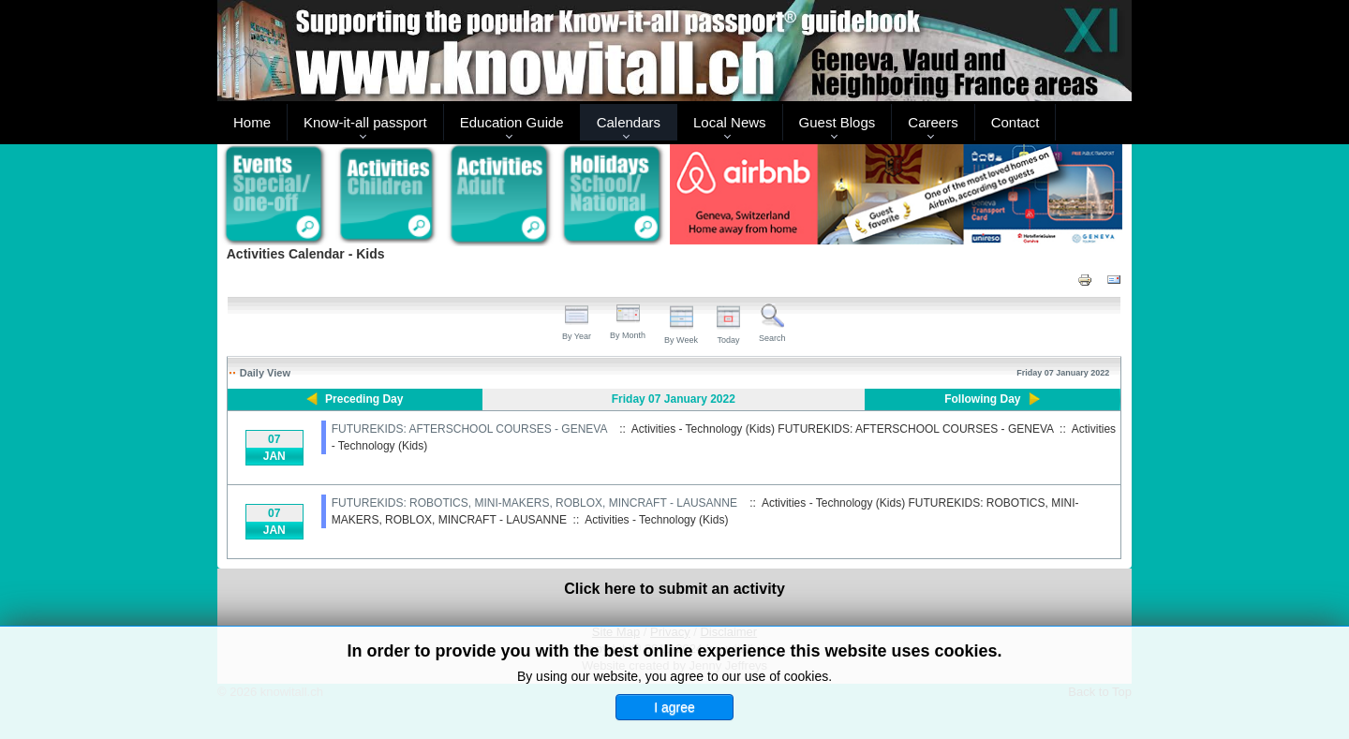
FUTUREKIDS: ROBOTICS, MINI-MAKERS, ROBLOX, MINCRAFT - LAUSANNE (534, 503)
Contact (1015, 122)
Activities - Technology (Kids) (656, 519)
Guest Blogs (837, 122)
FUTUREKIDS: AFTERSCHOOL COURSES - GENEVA (469, 429)
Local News (729, 122)
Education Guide (512, 122)
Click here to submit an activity (674, 589)
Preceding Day (364, 399)
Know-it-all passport (365, 122)
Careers (932, 122)
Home (252, 122)
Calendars (628, 122)
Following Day (982, 399)
